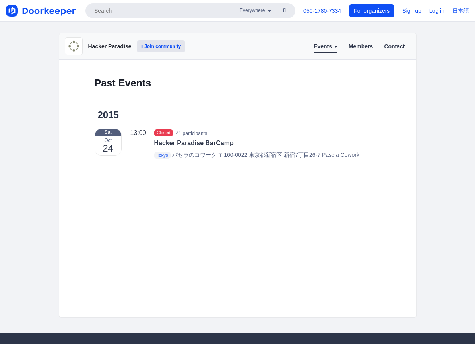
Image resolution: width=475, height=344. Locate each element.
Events (325, 46)
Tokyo (162, 155)
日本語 (460, 11)
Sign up (411, 11)
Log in (436, 11)
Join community (161, 46)
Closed (163, 133)
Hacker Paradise (110, 46)
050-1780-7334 (322, 11)
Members (361, 46)
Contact (394, 46)
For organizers (372, 11)
